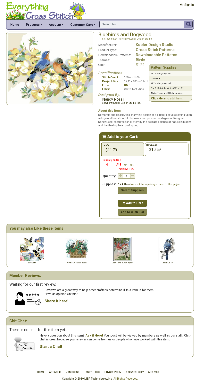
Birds (140, 60)
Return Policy (92, 371)
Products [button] (33, 25)
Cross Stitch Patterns (155, 49)
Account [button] (55, 25)
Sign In (187, 5)
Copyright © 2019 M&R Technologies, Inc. (87, 378)
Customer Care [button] (81, 25)
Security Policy (135, 371)
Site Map (153, 371)
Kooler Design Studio (154, 44)
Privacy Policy (112, 371)
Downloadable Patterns (156, 54)
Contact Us (72, 371)
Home (14, 25)
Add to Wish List (132, 212)
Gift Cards (55, 371)
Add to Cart (132, 203)
